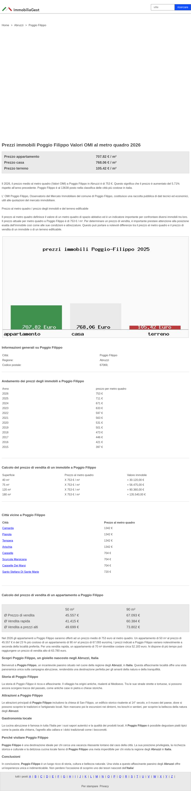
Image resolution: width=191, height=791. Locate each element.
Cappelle (7, 553)
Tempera (7, 540)
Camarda (8, 528)
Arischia (7, 546)
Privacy (104, 786)
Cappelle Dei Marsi (14, 565)
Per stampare (89, 786)
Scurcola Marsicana (14, 559)
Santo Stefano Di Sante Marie (20, 571)
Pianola (6, 534)
